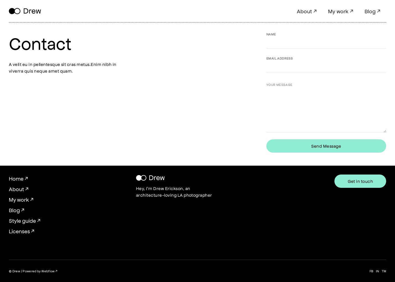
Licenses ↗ (22, 231)
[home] (25, 11)
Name (271, 34)
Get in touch (360, 181)
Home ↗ (18, 178)
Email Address (279, 58)
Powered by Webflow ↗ (40, 271)
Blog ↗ (373, 11)
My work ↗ (341, 11)
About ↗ (307, 11)
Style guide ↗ (25, 220)
